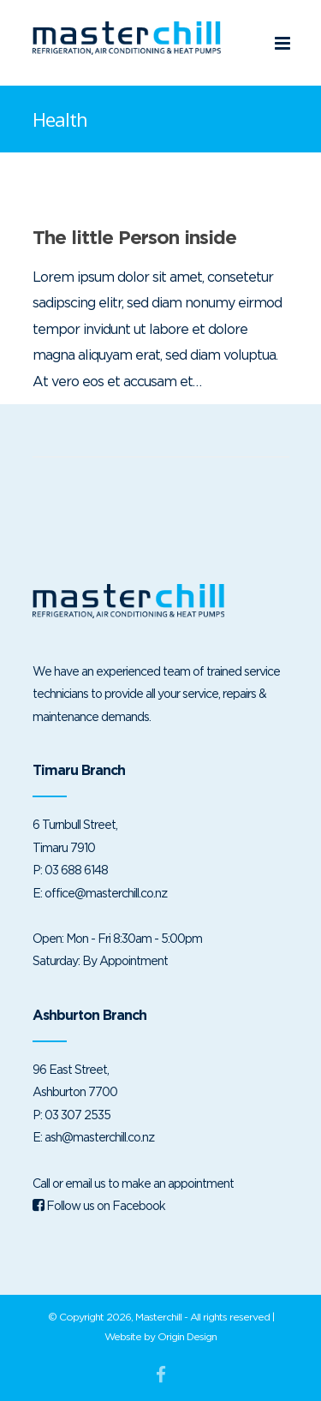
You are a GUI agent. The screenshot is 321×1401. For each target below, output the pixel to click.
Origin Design (187, 1336)
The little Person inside (134, 237)
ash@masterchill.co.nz (99, 1136)
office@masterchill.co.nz (106, 892)
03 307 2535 (77, 1114)
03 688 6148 (76, 869)
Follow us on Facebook (99, 1205)
